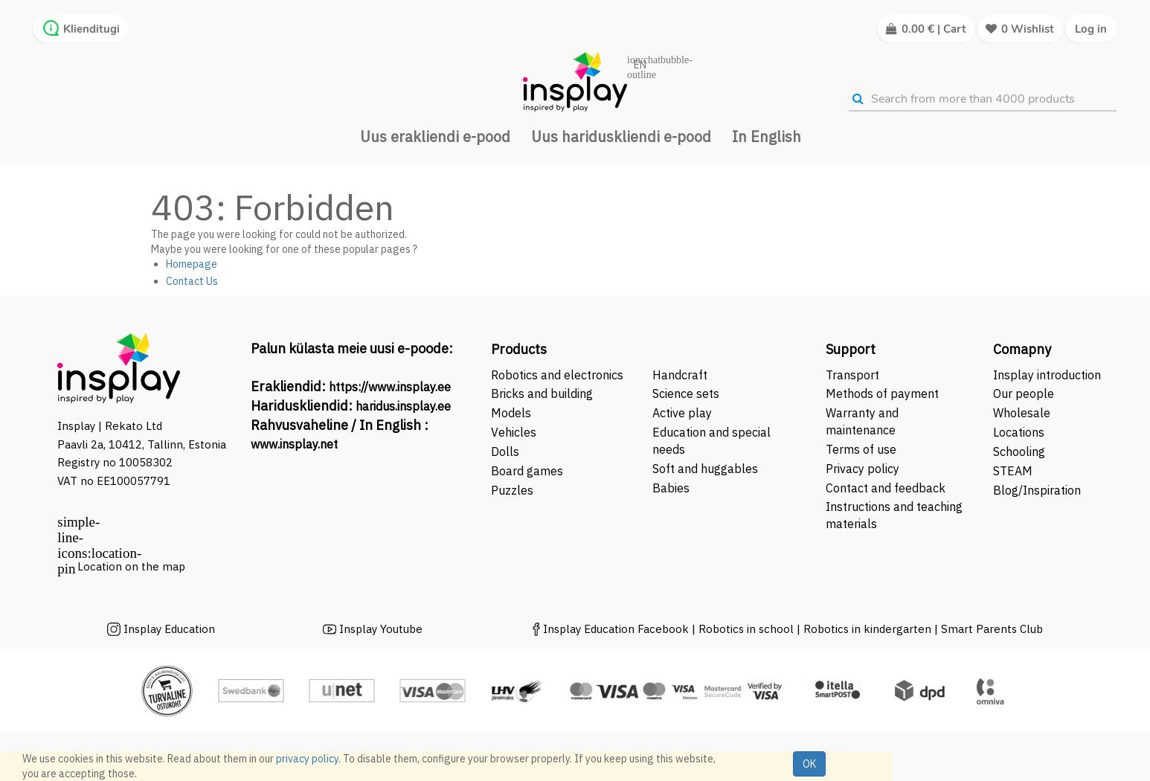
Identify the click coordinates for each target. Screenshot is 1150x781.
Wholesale (1021, 412)
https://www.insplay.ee (390, 386)
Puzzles (512, 490)
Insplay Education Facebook (616, 629)
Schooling (1019, 451)
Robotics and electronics (557, 374)
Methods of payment (882, 393)
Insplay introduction (1047, 374)
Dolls (505, 451)
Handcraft (679, 374)
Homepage (191, 264)
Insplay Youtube (381, 629)
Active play (682, 412)
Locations (1018, 432)
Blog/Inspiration (1037, 490)
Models (511, 412)
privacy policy (307, 758)
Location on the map (131, 566)
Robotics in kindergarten (868, 629)
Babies (671, 488)
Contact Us (192, 281)
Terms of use (861, 449)
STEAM (1012, 470)
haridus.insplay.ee (403, 406)
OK (809, 764)
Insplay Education (169, 629)
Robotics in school (746, 629)
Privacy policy (862, 468)
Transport (852, 374)
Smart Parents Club (992, 629)
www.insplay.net (294, 444)
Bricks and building (542, 393)
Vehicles (513, 432)
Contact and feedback (885, 488)
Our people (1023, 393)
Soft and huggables (705, 468)
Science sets (687, 393)
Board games (527, 470)
